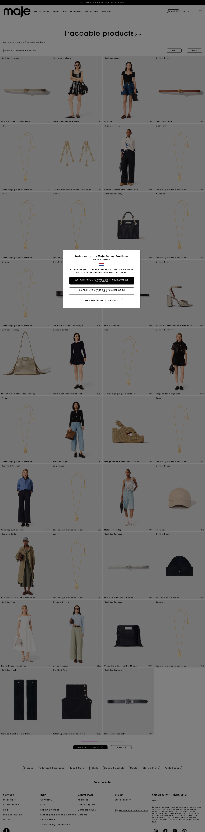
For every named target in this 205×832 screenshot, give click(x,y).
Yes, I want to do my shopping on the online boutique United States (102, 281)
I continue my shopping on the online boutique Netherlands (102, 291)
